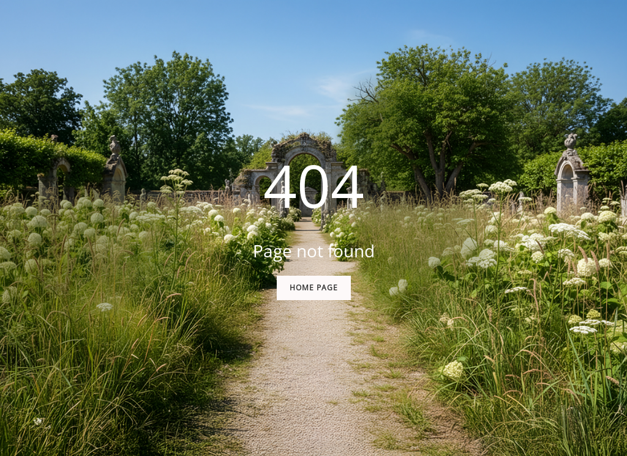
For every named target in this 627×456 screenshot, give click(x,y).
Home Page (314, 287)
